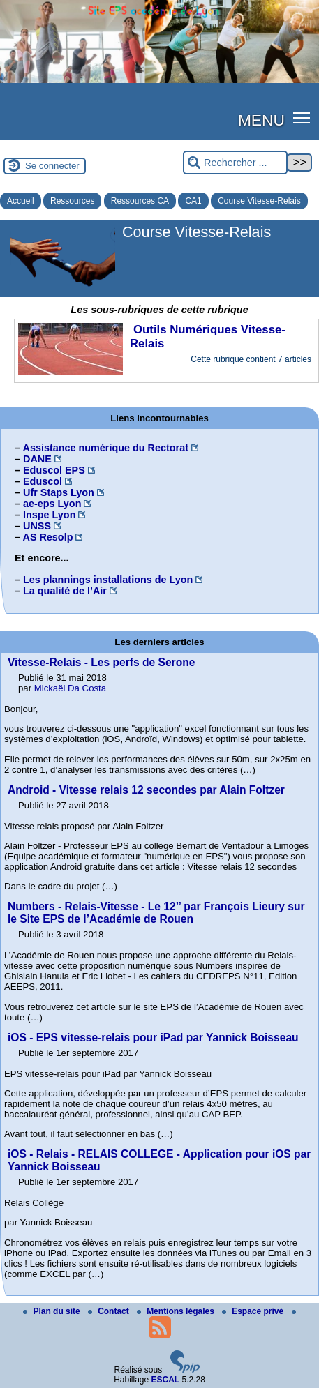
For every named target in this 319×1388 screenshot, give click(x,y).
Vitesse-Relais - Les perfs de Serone (101, 662)
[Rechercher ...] (235, 163)
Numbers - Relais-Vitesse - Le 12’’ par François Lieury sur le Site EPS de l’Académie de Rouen (156, 912)
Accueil (20, 201)
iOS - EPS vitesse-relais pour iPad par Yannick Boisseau (153, 1037)
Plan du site (52, 1311)
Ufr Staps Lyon (58, 492)
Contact (109, 1311)
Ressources (72, 201)
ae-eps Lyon (52, 503)
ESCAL (165, 1380)
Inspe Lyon (49, 514)
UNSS (37, 525)
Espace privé (253, 1311)
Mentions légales (176, 1311)
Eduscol (42, 481)
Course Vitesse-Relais (259, 201)
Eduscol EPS (54, 470)
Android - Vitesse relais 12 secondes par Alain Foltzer (146, 790)
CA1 (193, 201)
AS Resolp (47, 537)
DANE (37, 459)
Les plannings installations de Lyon (108, 579)
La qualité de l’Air (65, 590)
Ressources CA (140, 201)
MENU (261, 120)
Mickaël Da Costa (70, 688)
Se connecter (52, 165)
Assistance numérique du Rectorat (105, 447)
